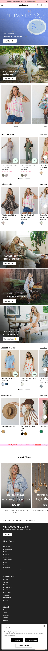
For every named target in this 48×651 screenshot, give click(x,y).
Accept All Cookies (31, 640)
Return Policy (6, 546)
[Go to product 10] (28, 178)
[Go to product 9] (27, 178)
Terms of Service (7, 559)
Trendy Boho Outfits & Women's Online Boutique (24, 520)
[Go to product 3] (20, 178)
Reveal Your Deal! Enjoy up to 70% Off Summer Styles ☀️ (24, 1)
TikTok (5, 612)
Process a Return (7, 549)
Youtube (5, 617)
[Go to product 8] (26, 178)
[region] (24, 637)
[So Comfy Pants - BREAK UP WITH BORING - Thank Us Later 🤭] (24, 324)
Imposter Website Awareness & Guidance (14, 570)
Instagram (6, 610)
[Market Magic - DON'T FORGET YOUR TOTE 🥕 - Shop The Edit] (24, 64)
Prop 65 (5, 562)
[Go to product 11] (29, 178)
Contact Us (6, 554)
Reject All (17, 640)
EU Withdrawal (7, 552)
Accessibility (6, 567)
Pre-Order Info (7, 590)
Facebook (5, 615)
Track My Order (7, 565)
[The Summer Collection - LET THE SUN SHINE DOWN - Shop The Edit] (24, 287)
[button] (1, 5)
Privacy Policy (7, 557)
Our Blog (5, 582)
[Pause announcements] (46, 1)
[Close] (44, 626)
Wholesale (6, 595)
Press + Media (7, 592)
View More (43, 134)
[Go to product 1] (18, 178)
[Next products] (45, 157)
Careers (5, 600)
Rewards (5, 584)
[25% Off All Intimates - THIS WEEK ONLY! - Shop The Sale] (24, 26)
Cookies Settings (24, 645)
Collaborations (7, 597)
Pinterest (5, 620)
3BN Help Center (7, 544)
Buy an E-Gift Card (8, 587)
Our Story (5, 579)
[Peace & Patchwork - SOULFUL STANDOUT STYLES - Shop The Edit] (24, 249)
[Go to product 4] (21, 178)
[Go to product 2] (19, 178)
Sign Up (7, 534)
